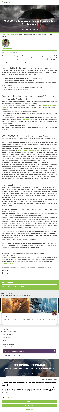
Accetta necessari (29, 405)
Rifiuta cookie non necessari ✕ (49, 379)
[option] (29, 311)
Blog (7, 34)
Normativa (6, 337)
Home (3, 34)
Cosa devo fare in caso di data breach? (15, 351)
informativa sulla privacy (29, 373)
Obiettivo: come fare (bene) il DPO (13, 355)
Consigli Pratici (14, 34)
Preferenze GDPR (29, 409)
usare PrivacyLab (27, 119)
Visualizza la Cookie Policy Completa (11, 395)
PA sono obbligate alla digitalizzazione (29, 150)
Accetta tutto (29, 401)
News (4, 340)
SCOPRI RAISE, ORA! (7, 263)
